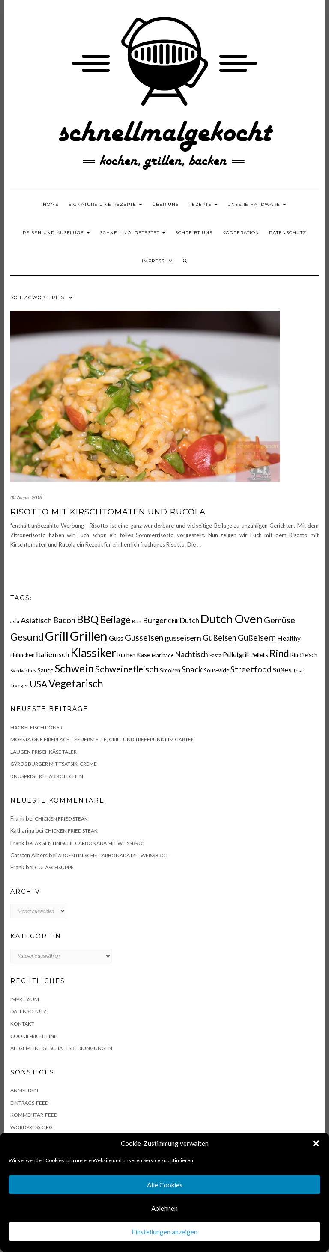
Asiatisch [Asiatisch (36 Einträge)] (36, 620)
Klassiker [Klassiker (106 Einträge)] (93, 653)
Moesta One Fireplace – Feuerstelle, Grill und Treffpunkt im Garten (102, 739)
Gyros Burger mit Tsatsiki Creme (53, 764)
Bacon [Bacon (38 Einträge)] (64, 620)
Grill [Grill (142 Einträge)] (57, 636)
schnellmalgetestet (132, 232)
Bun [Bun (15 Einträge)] (136, 621)
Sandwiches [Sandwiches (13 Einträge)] (23, 670)
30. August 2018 (26, 497)
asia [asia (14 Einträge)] (14, 621)
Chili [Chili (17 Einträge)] (173, 621)
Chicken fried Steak (61, 818)
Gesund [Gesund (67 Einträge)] (27, 637)
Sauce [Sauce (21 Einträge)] (45, 670)
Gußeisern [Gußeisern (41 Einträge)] (257, 637)
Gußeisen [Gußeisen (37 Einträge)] (219, 637)
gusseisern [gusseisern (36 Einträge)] (182, 637)
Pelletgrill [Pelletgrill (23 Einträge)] (236, 654)
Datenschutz (287, 232)
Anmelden (24, 1090)
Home (51, 204)
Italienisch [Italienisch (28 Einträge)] (52, 654)
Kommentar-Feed (33, 1115)
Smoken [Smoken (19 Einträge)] (170, 670)
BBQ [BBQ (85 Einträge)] (88, 619)
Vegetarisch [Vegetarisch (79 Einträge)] (75, 683)
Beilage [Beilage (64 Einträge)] (115, 619)
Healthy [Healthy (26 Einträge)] (289, 638)
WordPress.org (31, 1127)
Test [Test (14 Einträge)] (298, 670)
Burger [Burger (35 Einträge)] (155, 620)
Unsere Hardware (256, 204)
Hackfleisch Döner (36, 727)
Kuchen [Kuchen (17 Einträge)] (126, 655)
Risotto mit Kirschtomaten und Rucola (108, 512)
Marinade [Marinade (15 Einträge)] (163, 655)
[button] (316, 1143)
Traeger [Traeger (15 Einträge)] (19, 685)
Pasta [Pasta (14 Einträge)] (215, 655)
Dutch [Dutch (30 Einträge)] (189, 620)
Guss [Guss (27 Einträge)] (116, 638)
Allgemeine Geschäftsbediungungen (61, 1048)
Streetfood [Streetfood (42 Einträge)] (251, 669)
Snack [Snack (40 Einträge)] (192, 669)
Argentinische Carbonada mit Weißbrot (90, 843)
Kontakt (22, 1023)
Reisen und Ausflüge (56, 232)
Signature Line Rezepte (105, 204)
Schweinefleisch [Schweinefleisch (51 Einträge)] (127, 668)
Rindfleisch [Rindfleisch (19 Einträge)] (303, 654)
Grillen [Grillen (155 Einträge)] (89, 635)
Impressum (157, 261)
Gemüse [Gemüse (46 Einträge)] (279, 620)
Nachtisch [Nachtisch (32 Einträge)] (191, 654)
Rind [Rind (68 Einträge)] (279, 653)
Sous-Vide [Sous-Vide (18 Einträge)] (216, 670)
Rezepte (203, 204)
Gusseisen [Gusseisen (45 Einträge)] (144, 637)
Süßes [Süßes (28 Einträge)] (282, 670)
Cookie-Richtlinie (34, 1036)
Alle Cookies (164, 1185)
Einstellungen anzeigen (164, 1232)
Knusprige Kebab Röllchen (46, 776)
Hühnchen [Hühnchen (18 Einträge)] (22, 654)
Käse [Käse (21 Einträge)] (143, 654)
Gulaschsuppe (54, 867)
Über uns (165, 204)
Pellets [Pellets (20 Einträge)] (259, 654)
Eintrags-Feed (29, 1103)
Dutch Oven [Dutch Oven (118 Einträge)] (231, 619)
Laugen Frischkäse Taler (43, 752)
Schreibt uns (193, 232)
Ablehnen (164, 1208)
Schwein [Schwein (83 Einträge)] (74, 668)
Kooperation (240, 232)
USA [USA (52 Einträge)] (38, 683)
